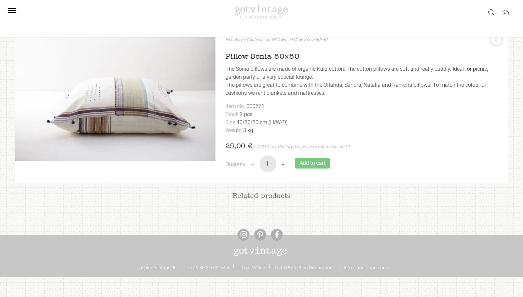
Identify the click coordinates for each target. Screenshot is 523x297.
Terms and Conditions (365, 287)
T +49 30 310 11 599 (208, 287)
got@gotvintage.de (156, 287)
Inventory (233, 59)
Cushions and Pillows (267, 59)
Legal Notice (252, 287)
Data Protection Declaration (304, 287)
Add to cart (312, 183)
